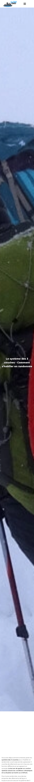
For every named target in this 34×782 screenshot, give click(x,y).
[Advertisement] (17, 730)
